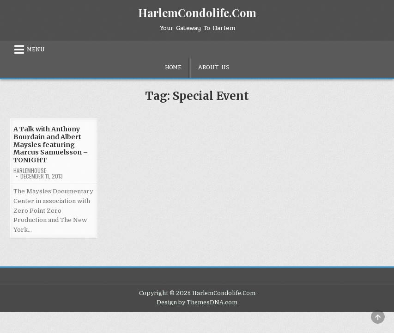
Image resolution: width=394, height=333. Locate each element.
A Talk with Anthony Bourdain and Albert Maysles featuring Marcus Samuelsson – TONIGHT (50, 144)
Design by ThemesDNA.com (197, 302)
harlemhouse (29, 170)
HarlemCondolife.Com (197, 12)
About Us (214, 67)
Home (173, 67)
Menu (36, 49)
